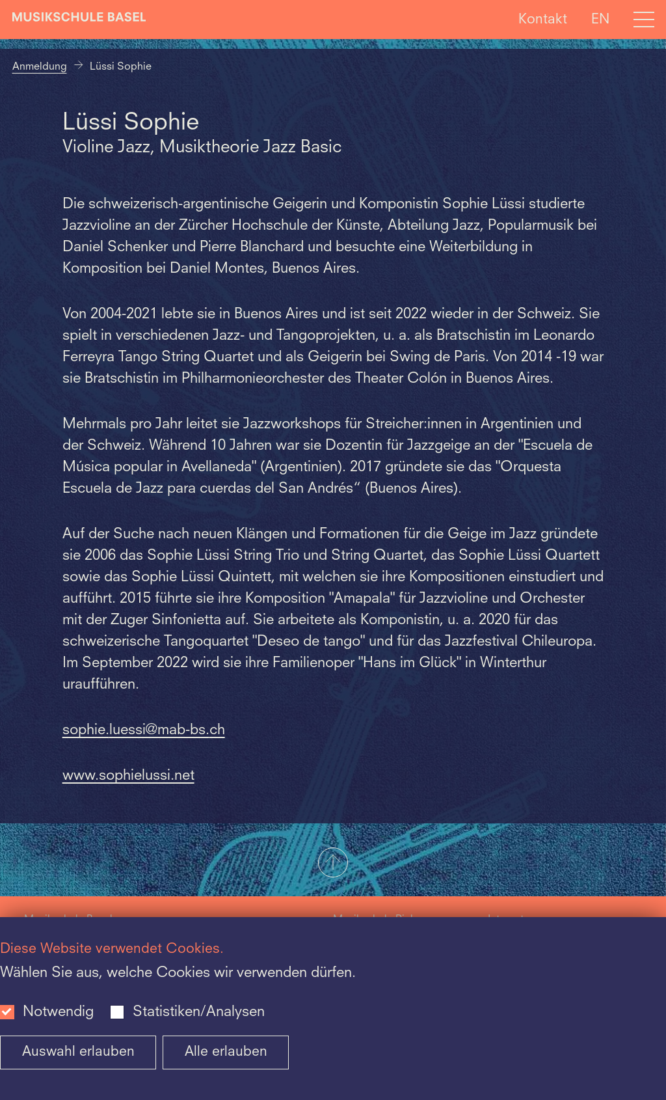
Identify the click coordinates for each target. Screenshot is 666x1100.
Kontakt (542, 19)
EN (600, 19)
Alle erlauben (226, 1052)
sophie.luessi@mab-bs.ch (143, 730)
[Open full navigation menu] (643, 19)
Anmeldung (39, 67)
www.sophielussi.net (128, 776)
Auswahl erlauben (78, 1052)
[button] (333, 863)
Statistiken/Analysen (199, 1012)
